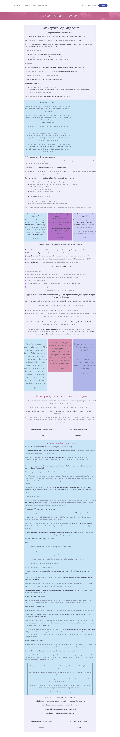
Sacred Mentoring (38, 5)
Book (46, 5)
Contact (84, 5)
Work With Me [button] (27, 5)
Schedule (102, 5)
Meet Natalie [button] (16, 5)
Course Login (93, 5)
